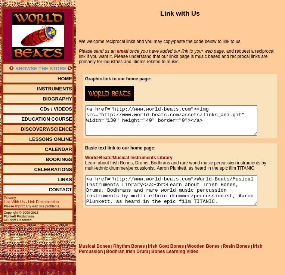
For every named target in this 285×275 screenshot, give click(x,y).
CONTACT (60, 189)
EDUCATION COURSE (46, 119)
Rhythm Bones (129, 257)
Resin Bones (236, 257)
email (122, 51)
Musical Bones (94, 257)
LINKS (65, 179)
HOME (65, 78)
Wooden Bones (203, 257)
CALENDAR (58, 149)
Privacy (10, 198)
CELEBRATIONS (53, 169)
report (20, 206)
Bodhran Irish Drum (127, 262)
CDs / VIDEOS (56, 109)
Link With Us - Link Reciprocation (31, 202)
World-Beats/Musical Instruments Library (127, 163)
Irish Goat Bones (166, 257)
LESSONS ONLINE (50, 139)
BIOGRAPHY (57, 99)
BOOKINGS (59, 159)
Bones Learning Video (174, 262)
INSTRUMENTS (54, 89)
